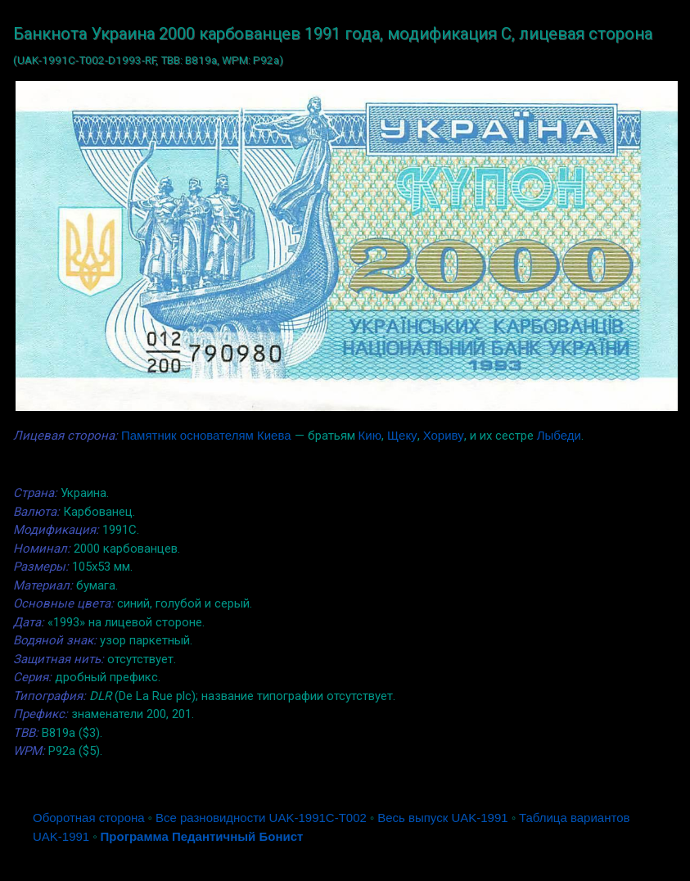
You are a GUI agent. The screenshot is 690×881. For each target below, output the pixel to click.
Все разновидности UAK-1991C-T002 (261, 818)
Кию (370, 435)
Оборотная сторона (89, 818)
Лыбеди (559, 435)
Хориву (443, 435)
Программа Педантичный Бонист (202, 836)
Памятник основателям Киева (206, 435)
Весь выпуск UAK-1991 (442, 818)
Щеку (402, 435)
